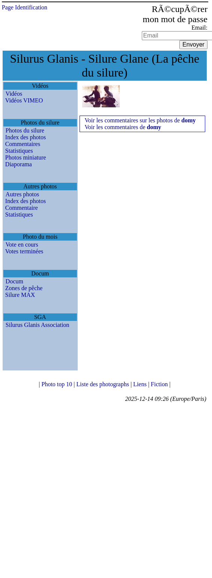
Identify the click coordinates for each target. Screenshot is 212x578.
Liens (140, 384)
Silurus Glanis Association (37, 325)
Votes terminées (24, 251)
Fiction (160, 384)
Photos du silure (25, 130)
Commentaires (22, 144)
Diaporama (18, 164)
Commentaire (21, 208)
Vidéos (14, 93)
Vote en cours (22, 244)
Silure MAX (20, 295)
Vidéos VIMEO (24, 100)
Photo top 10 (57, 384)
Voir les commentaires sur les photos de (139, 120)
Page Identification (24, 7)
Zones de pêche (24, 288)
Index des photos (25, 137)
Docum (14, 281)
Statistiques (19, 151)
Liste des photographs (103, 384)
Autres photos (22, 194)
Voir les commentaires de (122, 127)
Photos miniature (25, 157)
